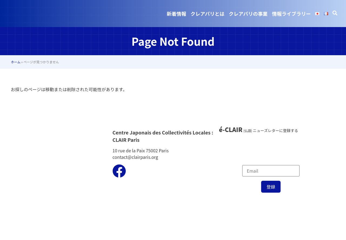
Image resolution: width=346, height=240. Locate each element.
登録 (271, 186)
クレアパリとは (208, 13)
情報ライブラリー (291, 13)
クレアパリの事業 (248, 13)
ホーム (16, 62)
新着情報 (176, 13)
